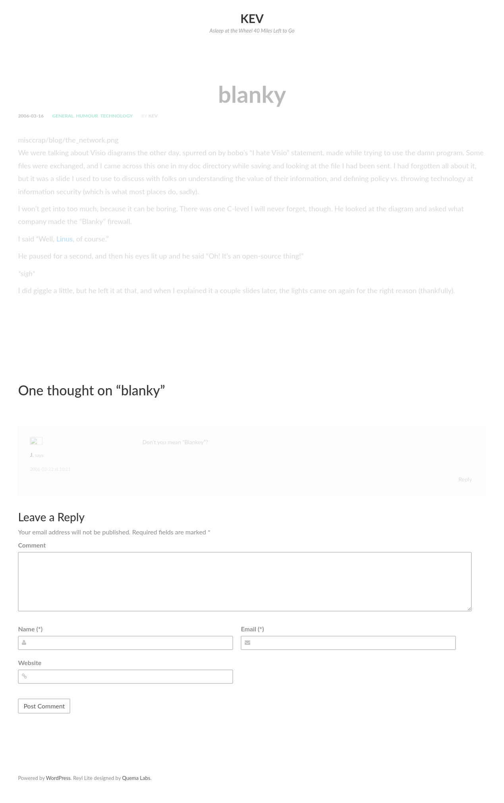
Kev (252, 18)
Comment (32, 545)
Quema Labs (136, 778)
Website (29, 662)
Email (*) (252, 629)
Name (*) (30, 629)
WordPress (58, 778)
